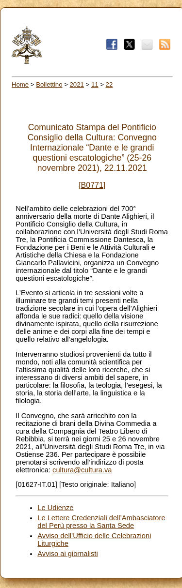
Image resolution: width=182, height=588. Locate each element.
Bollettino (49, 84)
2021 (77, 84)
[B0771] (92, 185)
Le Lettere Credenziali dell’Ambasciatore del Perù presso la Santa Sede (101, 521)
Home (20, 84)
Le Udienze (55, 508)
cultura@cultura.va (82, 470)
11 (95, 84)
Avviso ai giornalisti (67, 554)
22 (109, 84)
